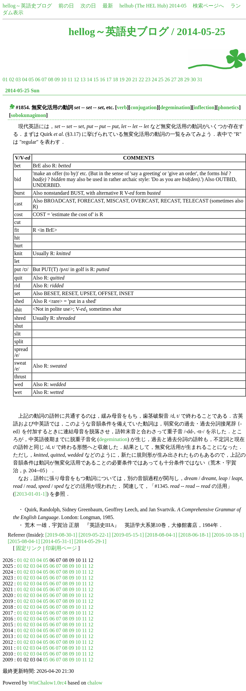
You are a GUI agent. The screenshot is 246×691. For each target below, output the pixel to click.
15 (95, 79)
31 (199, 79)
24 (154, 79)
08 (50, 79)
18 (115, 79)
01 (5, 79)
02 (11, 79)
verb (122, 107)
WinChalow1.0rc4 (48, 682)
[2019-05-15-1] (128, 535)
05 (31, 79)
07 (44, 79)
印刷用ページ (61, 548)
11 (70, 79)
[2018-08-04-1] (161, 535)
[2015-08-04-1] (24, 541)
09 (57, 79)
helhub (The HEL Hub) (143, 5)
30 (193, 79)
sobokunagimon (28, 115)
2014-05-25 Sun (22, 90)
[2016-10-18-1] (228, 535)
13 (82, 79)
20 (128, 79)
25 (160, 79)
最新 (108, 5)
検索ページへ (208, 5)
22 (141, 79)
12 (76, 79)
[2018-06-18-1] (194, 535)
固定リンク (29, 548)
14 (89, 79)
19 (121, 79)
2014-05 (177, 5)
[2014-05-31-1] (57, 541)
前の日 (66, 5)
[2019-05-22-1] (95, 535)
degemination (175, 107)
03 (18, 79)
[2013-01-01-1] (31, 494)
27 (173, 79)
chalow (94, 682)
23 (147, 79)
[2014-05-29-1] (90, 541)
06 (37, 79)
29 (186, 79)
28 (180, 79)
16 (102, 79)
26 (167, 79)
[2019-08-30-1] (61, 535)
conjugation (143, 107)
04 (24, 79)
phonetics (228, 107)
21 (134, 79)
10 (63, 79)
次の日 (88, 5)
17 (108, 79)
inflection (204, 107)
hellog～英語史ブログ (27, 5)
